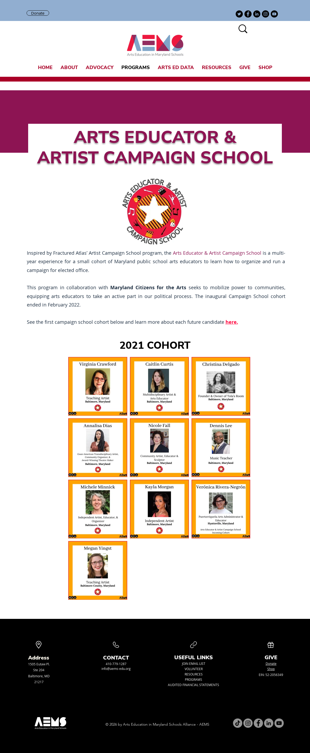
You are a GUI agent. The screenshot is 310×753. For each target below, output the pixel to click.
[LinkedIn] (256, 14)
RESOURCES (194, 674)
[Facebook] (248, 14)
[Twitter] (239, 14)
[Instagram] (265, 14)
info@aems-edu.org (116, 668)
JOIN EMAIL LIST (193, 663)
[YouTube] (274, 14)
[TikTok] (237, 723)
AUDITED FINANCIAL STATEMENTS (193, 685)
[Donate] (38, 13)
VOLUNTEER (194, 669)
